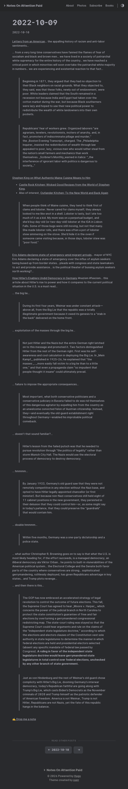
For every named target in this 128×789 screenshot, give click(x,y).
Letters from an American (28, 41)
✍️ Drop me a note (24, 719)
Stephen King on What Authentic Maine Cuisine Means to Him (51, 177)
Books (110, 5)
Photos (81, 5)
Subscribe (96, 5)
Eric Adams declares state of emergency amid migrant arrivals (52, 255)
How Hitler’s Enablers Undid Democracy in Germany (44, 278)
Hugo (77, 776)
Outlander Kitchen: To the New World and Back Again (74, 193)
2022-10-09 (35, 22)
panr (76, 780)
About (70, 5)
